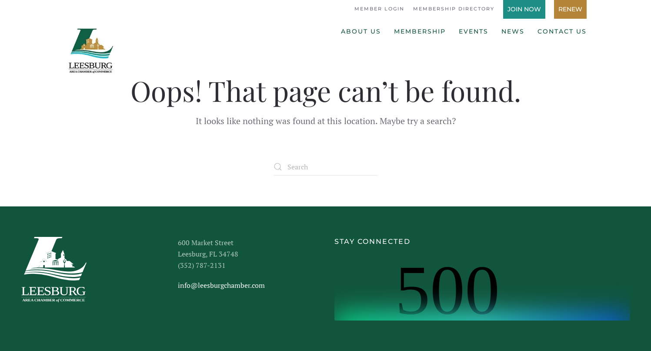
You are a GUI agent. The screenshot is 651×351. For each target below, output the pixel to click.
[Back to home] (90, 47)
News (512, 31)
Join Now (524, 9)
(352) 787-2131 (202, 265)
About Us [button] (361, 31)
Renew (570, 9)
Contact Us (562, 31)
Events (473, 31)
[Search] (326, 167)
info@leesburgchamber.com (221, 285)
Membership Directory (453, 9)
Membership (420, 31)
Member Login (379, 9)
